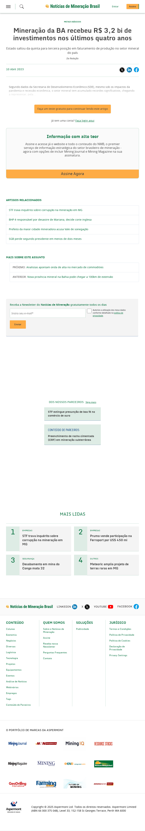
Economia (11, 635)
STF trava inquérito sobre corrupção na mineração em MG (45, 210)
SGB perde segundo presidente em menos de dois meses (45, 239)
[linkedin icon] (74, 606)
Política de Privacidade (121, 635)
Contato (47, 658)
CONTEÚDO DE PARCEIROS (63, 430)
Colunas (10, 629)
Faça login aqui (84, 121)
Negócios (11, 641)
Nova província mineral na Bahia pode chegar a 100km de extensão (70, 277)
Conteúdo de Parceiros (18, 705)
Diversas (10, 646)
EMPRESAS (27, 531)
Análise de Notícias (16, 681)
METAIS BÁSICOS (72, 22)
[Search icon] (21, 6)
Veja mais (91, 402)
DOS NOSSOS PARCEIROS (66, 402)
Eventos (10, 676)
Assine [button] (132, 6)
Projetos (10, 664)
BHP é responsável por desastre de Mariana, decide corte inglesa (50, 220)
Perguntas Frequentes (55, 652)
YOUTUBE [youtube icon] (100, 607)
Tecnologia (12, 658)
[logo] (29, 607)
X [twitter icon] (82, 607)
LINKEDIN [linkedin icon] (64, 607)
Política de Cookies (119, 641)
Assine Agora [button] (72, 174)
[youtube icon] (110, 607)
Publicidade (82, 629)
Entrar (115, 6)
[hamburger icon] (8, 6)
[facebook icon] (136, 607)
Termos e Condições (120, 629)
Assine (46, 638)
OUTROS (94, 559)
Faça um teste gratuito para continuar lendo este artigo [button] (72, 109)
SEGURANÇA (28, 559)
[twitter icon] (87, 606)
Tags (8, 699)
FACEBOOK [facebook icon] (124, 606)
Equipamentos (14, 670)
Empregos (11, 693)
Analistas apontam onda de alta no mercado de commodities (64, 267)
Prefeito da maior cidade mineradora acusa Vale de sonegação (48, 229)
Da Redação (72, 58)
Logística (11, 652)
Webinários (12, 687)
